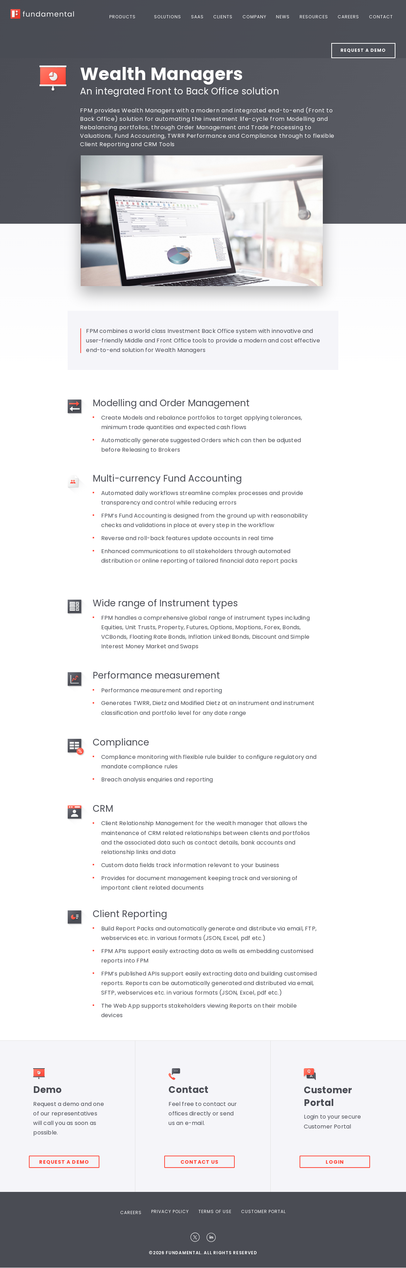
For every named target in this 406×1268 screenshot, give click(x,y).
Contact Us (204, 1158)
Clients (226, 17)
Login (339, 1158)
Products (128, 17)
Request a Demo (363, 50)
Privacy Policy (170, 1211)
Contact (381, 17)
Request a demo (68, 1158)
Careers (349, 17)
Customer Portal (263, 1211)
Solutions (172, 17)
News (284, 17)
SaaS (201, 17)
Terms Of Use (215, 1211)
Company (257, 17)
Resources (315, 17)
